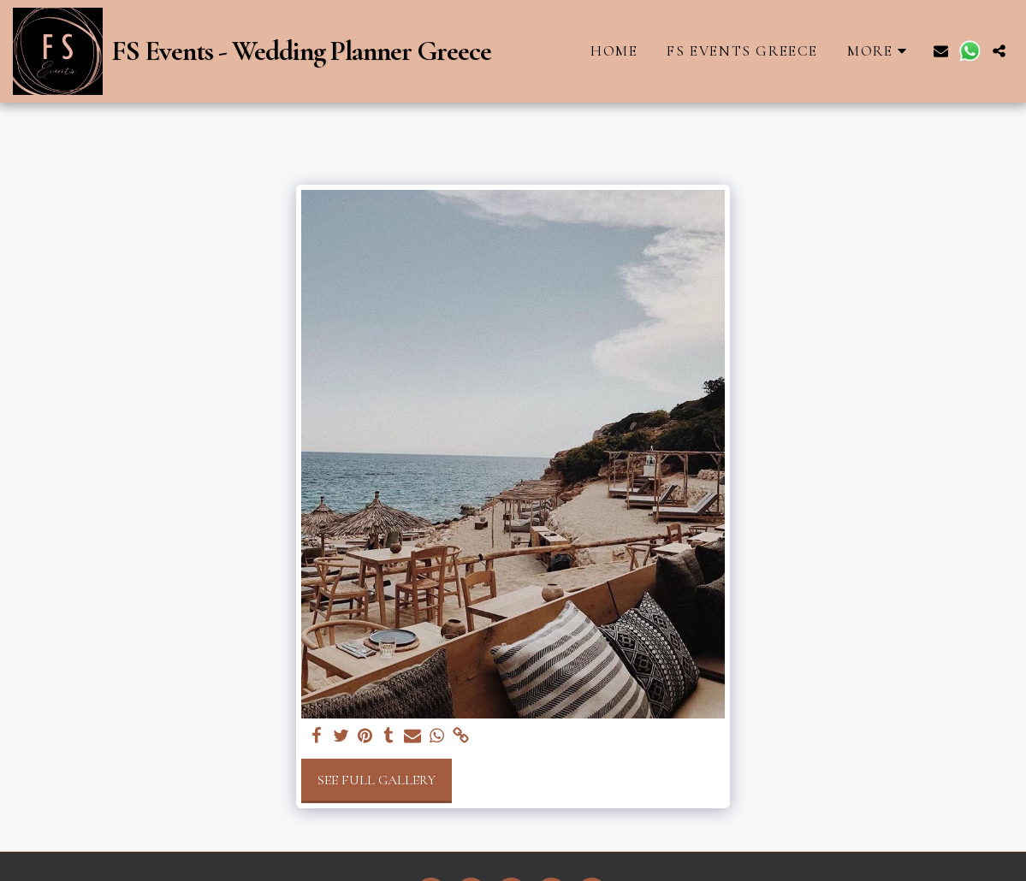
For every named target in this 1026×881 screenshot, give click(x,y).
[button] (941, 51)
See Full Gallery (376, 780)
